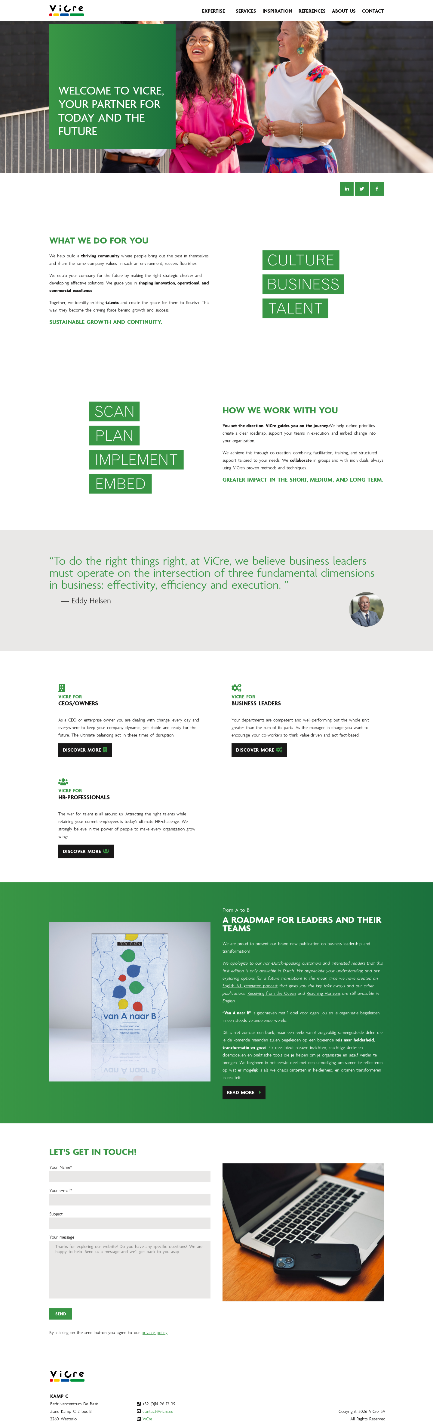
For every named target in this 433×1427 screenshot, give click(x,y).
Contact (373, 11)
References (312, 11)
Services (246, 11)
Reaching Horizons (323, 1021)
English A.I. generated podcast (250, 1013)
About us (344, 11)
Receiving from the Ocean (271, 1021)
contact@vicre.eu (158, 1411)
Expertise (213, 11)
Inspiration (277, 11)
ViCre (147, 1419)
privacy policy (154, 1360)
